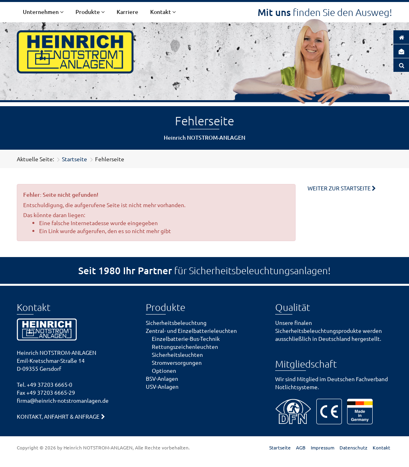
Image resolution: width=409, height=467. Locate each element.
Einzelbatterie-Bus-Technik (186, 338)
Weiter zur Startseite (339, 188)
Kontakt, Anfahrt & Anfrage (58, 416)
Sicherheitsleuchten (177, 354)
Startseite (74, 158)
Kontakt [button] (163, 12)
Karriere (127, 12)
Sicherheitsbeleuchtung (176, 322)
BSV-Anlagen (162, 378)
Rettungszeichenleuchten (185, 346)
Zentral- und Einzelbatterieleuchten (191, 330)
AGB (301, 447)
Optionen (164, 370)
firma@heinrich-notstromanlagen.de (63, 400)
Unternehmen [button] (43, 12)
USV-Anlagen (162, 386)
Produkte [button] (90, 12)
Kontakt (381, 447)
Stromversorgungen (177, 362)
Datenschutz (353, 447)
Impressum (322, 447)
